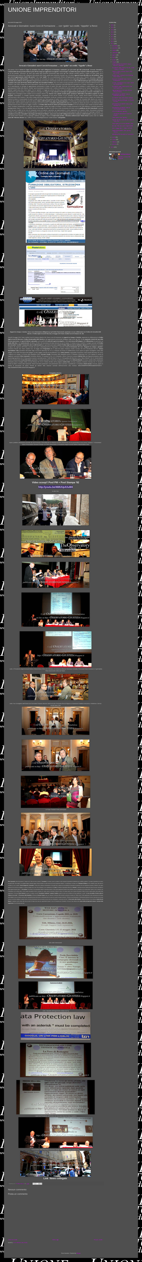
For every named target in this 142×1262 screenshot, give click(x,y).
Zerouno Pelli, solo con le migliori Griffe (122, 126)
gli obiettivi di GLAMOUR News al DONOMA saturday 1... (121, 94)
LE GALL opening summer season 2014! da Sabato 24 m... (123, 83)
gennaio (114, 144)
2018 (112, 34)
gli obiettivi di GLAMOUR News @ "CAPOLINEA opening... (121, 108)
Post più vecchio (98, 1239)
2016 (112, 39)
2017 (112, 36)
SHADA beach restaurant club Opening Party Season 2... (122, 76)
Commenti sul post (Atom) (20, 1242)
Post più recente (12, 1239)
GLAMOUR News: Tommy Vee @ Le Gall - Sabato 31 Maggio (123, 68)
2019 (112, 32)
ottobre (114, 50)
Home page (55, 1239)
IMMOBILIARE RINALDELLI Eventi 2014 (123, 134)
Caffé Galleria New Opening (119, 117)
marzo (114, 139)
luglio (113, 57)
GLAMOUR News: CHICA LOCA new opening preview (122, 87)
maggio (114, 62)
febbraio (114, 142)
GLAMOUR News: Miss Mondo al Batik (122, 98)
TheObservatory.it (125, 154)
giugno (114, 59)
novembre (115, 48)
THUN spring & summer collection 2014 (122, 123)
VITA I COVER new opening (119, 111)
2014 (112, 43)
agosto (114, 55)
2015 (112, 41)
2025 (112, 25)
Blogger (79, 1253)
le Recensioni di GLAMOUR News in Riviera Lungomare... (122, 64)
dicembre (115, 45)
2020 (112, 29)
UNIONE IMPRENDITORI (42, 9)
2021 (112, 27)
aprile (114, 137)
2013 (112, 147)
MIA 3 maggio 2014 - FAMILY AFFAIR (122, 128)
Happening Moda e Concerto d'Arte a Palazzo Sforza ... (122, 91)
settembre (115, 52)
